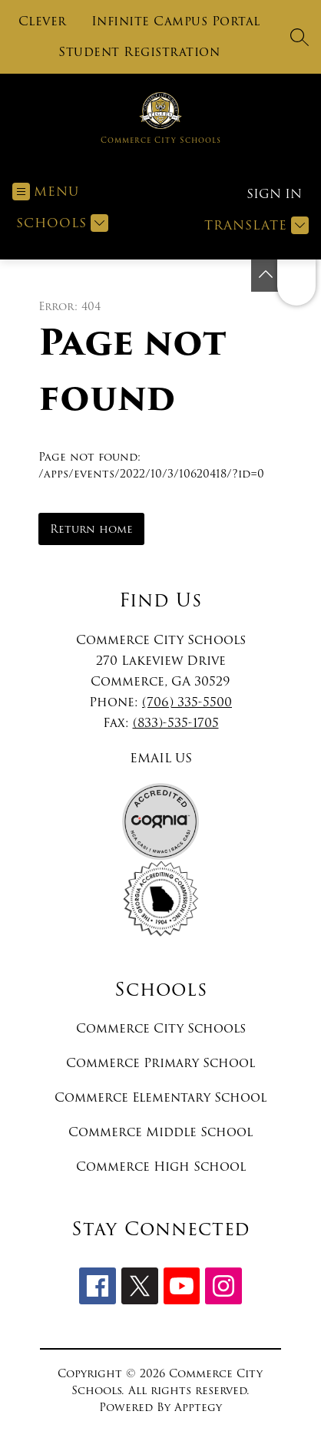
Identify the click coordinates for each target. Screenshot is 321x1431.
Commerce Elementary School (160, 1097)
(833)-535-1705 (176, 722)
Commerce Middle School (160, 1132)
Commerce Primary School (160, 1062)
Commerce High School (161, 1166)
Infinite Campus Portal (175, 21)
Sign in (274, 193)
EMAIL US (161, 758)
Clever (42, 21)
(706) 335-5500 (187, 702)
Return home (91, 529)
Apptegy (198, 1407)
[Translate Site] (254, 225)
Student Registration (139, 52)
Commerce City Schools (161, 1028)
